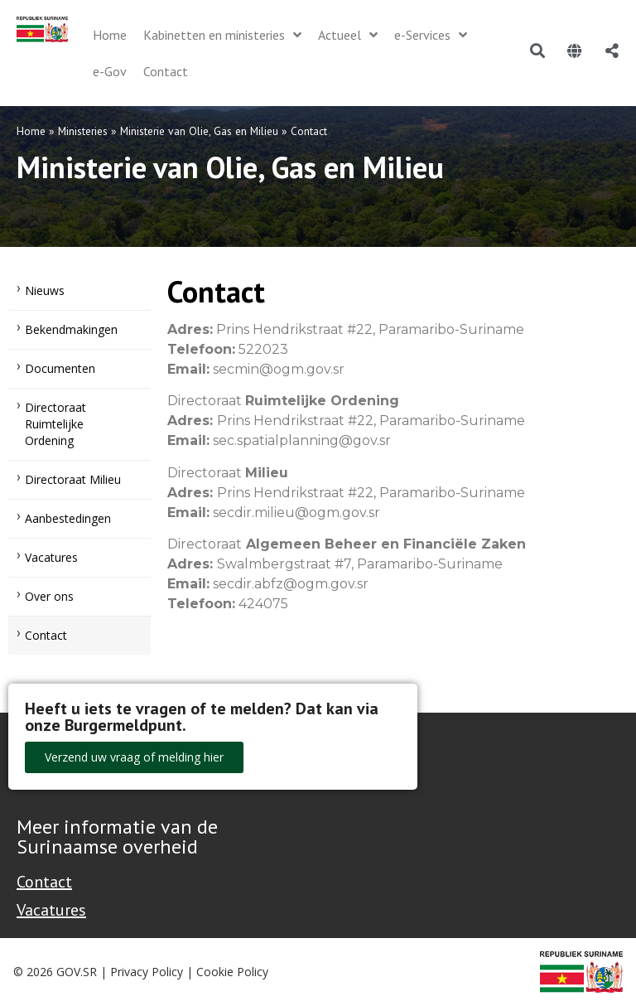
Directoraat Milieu (73, 479)
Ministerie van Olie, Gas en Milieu (199, 130)
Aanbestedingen (68, 518)
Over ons (49, 596)
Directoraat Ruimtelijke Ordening (55, 423)
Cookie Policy (232, 971)
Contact (46, 635)
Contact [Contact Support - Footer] (44, 881)
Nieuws (45, 290)
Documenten (60, 368)
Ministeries (83, 130)
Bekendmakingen (71, 329)
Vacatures (51, 557)
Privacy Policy (146, 971)
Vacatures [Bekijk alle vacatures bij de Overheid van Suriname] (51, 910)
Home (31, 130)
